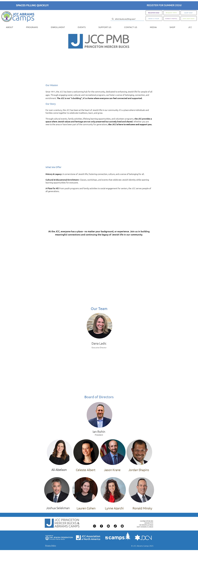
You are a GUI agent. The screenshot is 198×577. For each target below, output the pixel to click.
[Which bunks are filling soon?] (127, 19)
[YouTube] (108, 526)
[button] (9, 27)
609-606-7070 (148, 523)
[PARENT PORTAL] (171, 18)
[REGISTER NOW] (154, 12)
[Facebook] (101, 526)
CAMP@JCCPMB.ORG (146, 521)
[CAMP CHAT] (189, 12)
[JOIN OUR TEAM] (189, 18)
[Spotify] (122, 526)
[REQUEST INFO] (171, 12)
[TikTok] (115, 526)
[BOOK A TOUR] (154, 18)
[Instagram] (94, 526)
